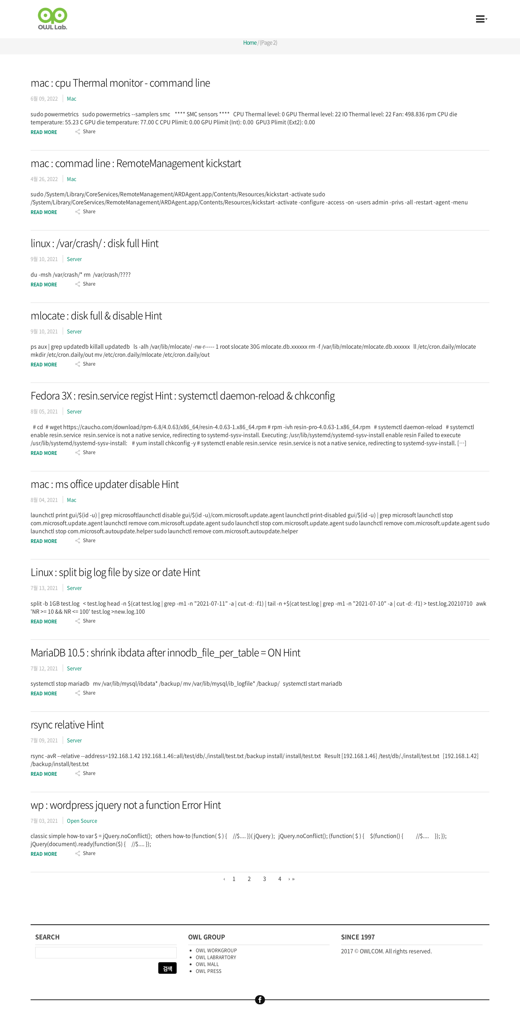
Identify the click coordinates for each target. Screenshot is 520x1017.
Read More (44, 132)
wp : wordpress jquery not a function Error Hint (126, 804)
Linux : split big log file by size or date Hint (115, 571)
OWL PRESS (208, 971)
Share (89, 131)
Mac (71, 98)
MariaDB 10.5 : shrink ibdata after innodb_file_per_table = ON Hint (165, 652)
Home (250, 42)
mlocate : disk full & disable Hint (96, 315)
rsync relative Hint (67, 724)
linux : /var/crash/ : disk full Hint (94, 242)
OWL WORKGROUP (216, 950)
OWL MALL (207, 964)
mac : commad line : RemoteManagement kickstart (136, 162)
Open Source (82, 820)
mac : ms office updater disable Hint (105, 483)
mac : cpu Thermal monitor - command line (120, 82)
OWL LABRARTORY (216, 957)
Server (74, 258)
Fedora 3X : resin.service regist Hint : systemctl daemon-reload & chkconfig (183, 395)
